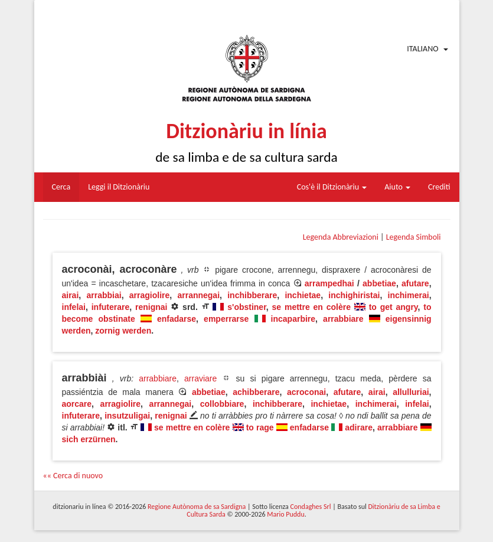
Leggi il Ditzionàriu (118, 187)
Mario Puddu (285, 514)
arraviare (200, 378)
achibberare (256, 392)
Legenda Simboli (413, 237)
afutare (415, 283)
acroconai (306, 392)
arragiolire (149, 295)
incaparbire (293, 319)
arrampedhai (329, 283)
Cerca (61, 187)
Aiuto (397, 187)
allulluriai (411, 392)
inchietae (303, 295)
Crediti (439, 187)
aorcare (77, 404)
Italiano (422, 49)
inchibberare (252, 295)
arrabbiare (343, 319)
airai (70, 295)
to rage (260, 427)
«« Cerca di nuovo (73, 476)
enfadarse (176, 319)
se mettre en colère (311, 307)
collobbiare (222, 404)
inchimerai (408, 295)
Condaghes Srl (310, 506)
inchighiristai (354, 295)
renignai (151, 307)
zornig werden (123, 330)
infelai (74, 307)
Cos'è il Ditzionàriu (332, 187)
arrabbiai (103, 295)
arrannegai (198, 295)
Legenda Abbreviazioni (340, 237)
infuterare (111, 307)
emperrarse (226, 319)
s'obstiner (246, 307)
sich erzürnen (89, 439)
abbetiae (379, 283)
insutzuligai (127, 415)
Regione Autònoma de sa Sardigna (197, 506)
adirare (359, 427)
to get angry (393, 307)
